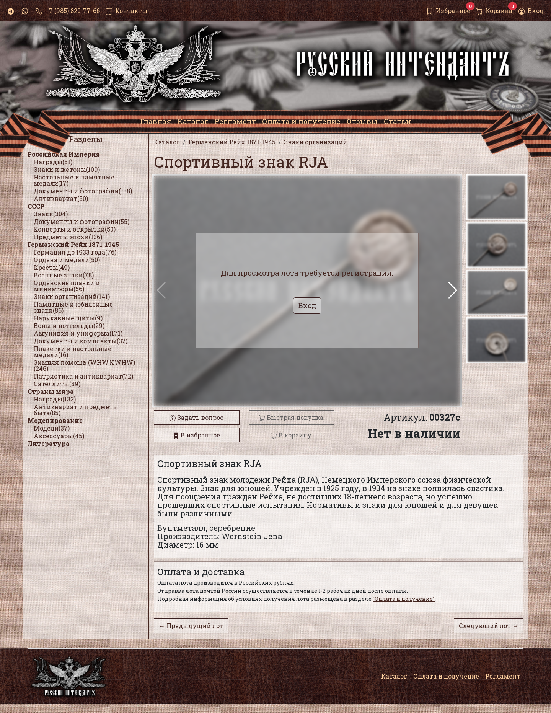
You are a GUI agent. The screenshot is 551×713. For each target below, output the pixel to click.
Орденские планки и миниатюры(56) (67, 286)
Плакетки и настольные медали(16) (72, 351)
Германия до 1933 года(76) (75, 252)
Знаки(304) (51, 214)
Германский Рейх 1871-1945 (73, 244)
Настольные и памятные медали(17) (74, 180)
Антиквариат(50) (61, 198)
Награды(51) (53, 162)
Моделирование (55, 420)
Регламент (502, 676)
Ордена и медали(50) (67, 260)
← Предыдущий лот (191, 626)
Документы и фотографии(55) (81, 221)
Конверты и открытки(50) (75, 229)
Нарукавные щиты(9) (68, 318)
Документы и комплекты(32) (80, 341)
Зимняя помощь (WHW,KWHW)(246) (84, 365)
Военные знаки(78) (64, 275)
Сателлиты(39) (57, 384)
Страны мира (51, 391)
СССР (36, 206)
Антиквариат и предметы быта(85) (76, 410)
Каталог (394, 676)
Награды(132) (55, 399)
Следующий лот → (488, 626)
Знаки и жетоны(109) (67, 169)
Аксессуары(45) (59, 436)
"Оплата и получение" (404, 598)
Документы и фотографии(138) (83, 191)
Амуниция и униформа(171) (78, 333)
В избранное (196, 435)
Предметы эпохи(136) (68, 237)
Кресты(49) (52, 267)
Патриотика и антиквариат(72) (83, 376)
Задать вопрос (196, 417)
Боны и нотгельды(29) (69, 325)
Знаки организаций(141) (72, 296)
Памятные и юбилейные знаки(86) (73, 307)
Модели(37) (52, 428)
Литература (49, 443)
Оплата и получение (446, 676)
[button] (453, 290)
